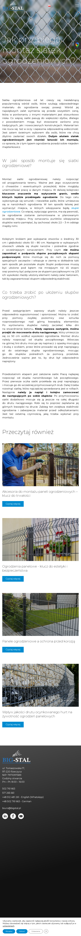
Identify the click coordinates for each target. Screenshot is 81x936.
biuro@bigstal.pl (11, 808)
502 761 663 (8, 788)
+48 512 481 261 (10, 797)
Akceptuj (9, 931)
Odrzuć (21, 931)
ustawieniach (8, 926)
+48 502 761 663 (11, 801)
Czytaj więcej (13, 503)
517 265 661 (8, 793)
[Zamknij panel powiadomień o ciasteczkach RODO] (45, 931)
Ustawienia (35, 931)
